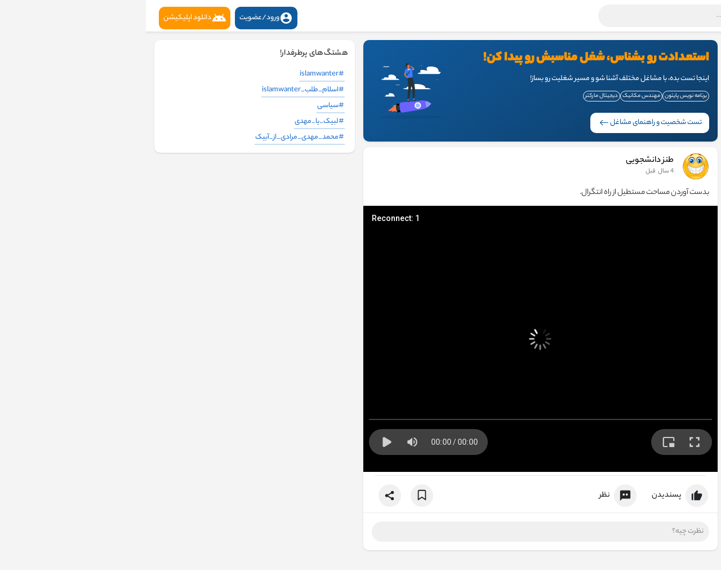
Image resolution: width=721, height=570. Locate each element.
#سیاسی (184, 106)
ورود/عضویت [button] (120, 18)
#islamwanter (176, 74)
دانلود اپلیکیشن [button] (48, 18)
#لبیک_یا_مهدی (173, 121)
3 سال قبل (514, 171)
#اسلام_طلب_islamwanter (157, 90)
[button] (566, 16)
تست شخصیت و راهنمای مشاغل (504, 123)
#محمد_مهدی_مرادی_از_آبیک (153, 137)
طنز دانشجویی (504, 160)
